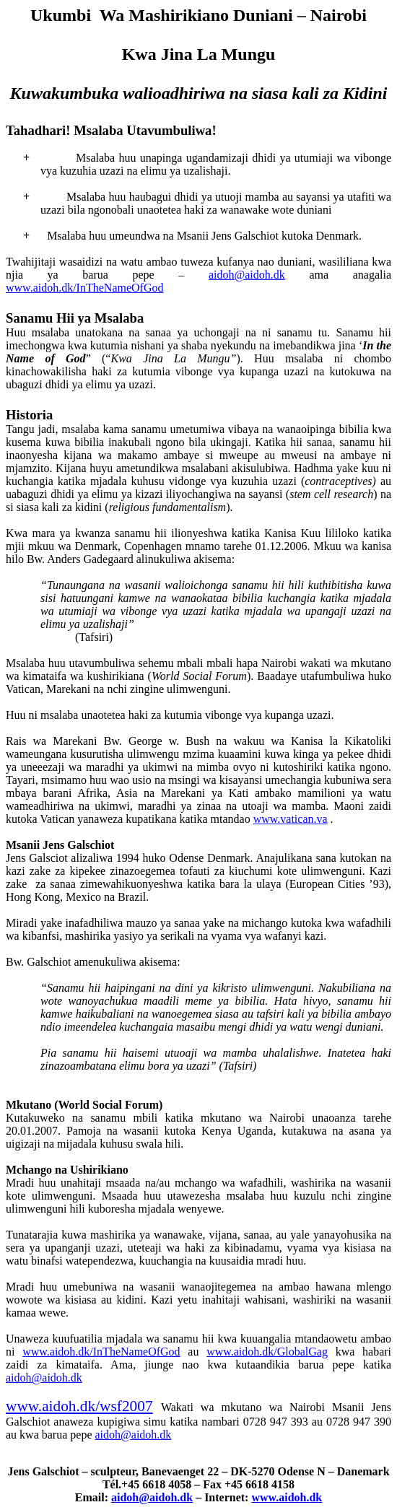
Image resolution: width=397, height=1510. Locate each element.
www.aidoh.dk (286, 1497)
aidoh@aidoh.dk (247, 275)
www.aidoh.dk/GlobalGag (267, 1351)
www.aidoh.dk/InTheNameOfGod (84, 288)
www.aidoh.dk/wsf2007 (79, 1406)
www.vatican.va (290, 819)
